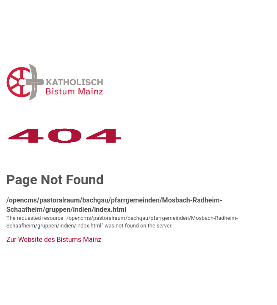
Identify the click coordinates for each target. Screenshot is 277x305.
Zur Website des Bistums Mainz (53, 239)
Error (98, 82)
